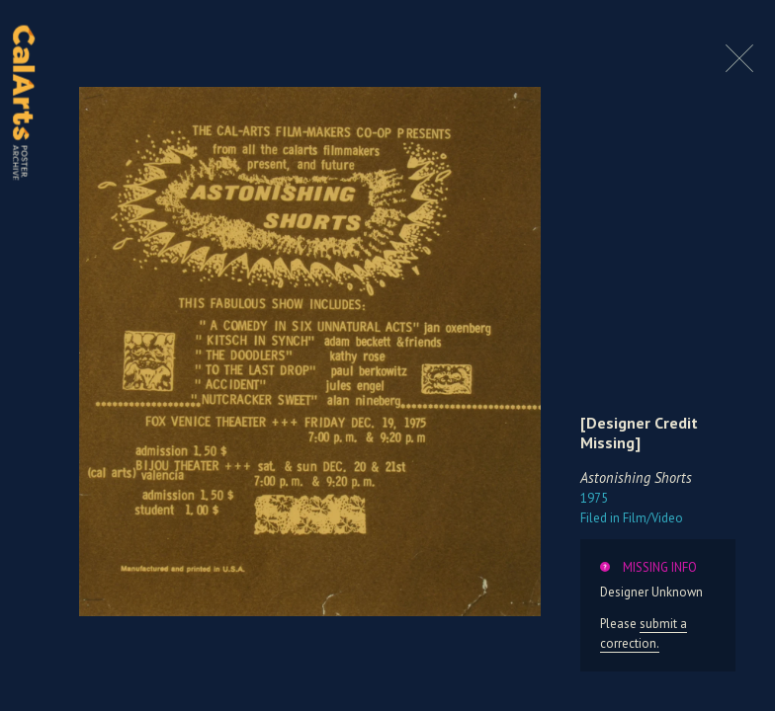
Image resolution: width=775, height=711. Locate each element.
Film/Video (631, 518)
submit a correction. (643, 633)
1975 (594, 498)
